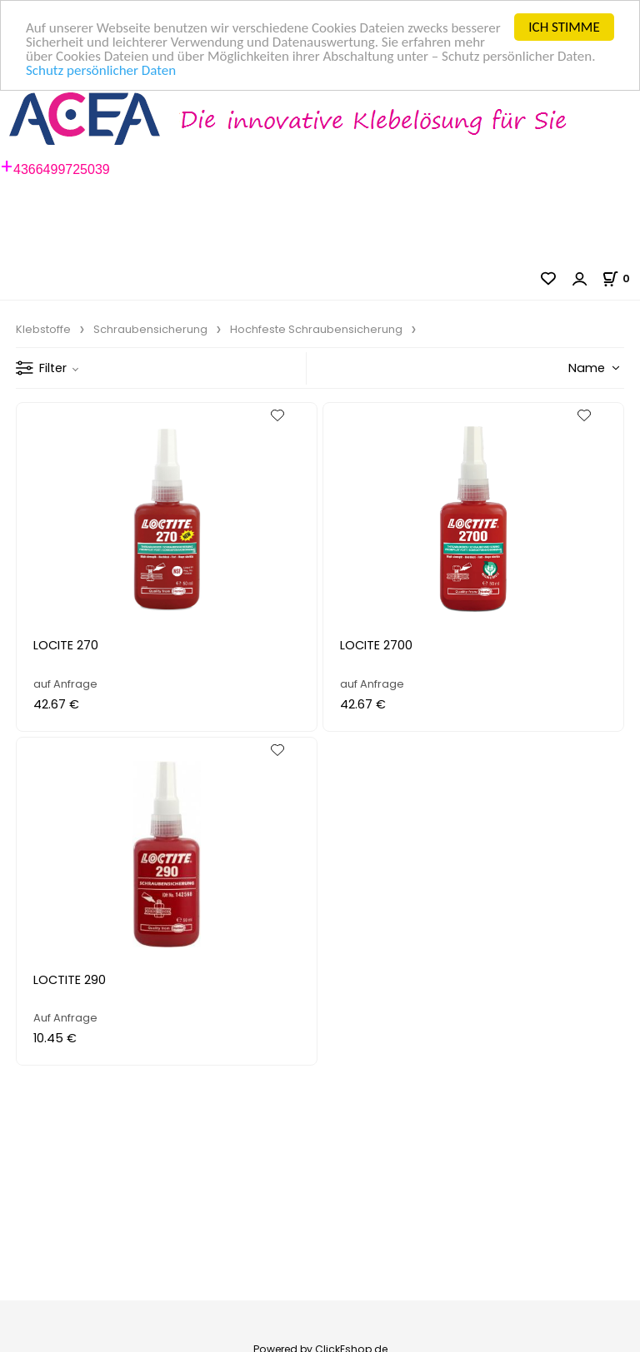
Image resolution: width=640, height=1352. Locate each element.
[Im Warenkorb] (621, 278)
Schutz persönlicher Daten (101, 70)
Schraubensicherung (150, 329)
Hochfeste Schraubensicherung (316, 329)
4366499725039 (61, 169)
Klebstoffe (43, 329)
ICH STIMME (563, 27)
